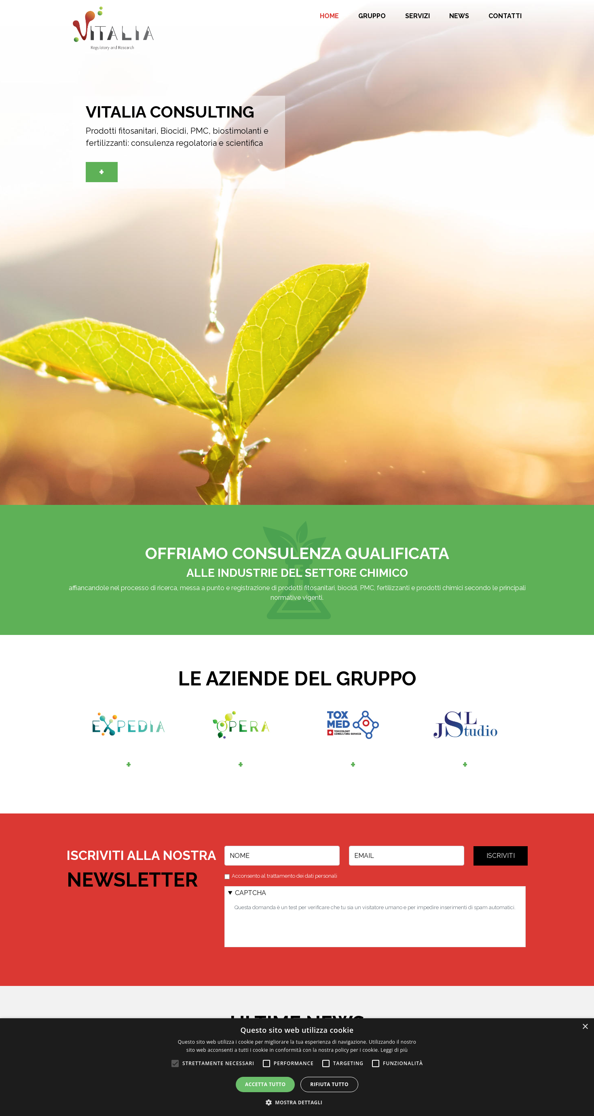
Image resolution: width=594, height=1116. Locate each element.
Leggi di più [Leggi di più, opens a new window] (394, 1050)
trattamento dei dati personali (302, 876)
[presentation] (296, 928)
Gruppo (372, 16)
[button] (297, 1102)
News (459, 16)
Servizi (417, 16)
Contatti (505, 16)
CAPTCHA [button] (250, 893)
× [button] (585, 1027)
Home (329, 16)
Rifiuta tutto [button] (329, 1084)
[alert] (297, 1067)
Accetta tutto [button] (265, 1084)
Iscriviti (500, 856)
